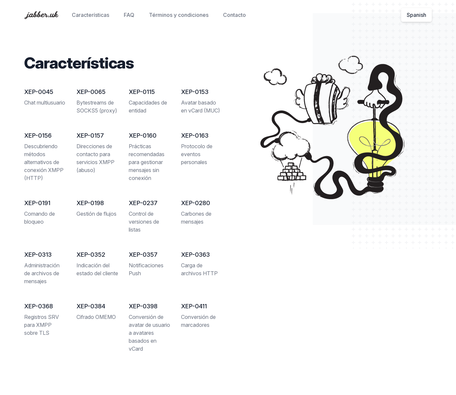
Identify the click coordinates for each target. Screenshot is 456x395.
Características (90, 15)
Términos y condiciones (178, 15)
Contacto (234, 15)
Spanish (416, 15)
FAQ (129, 15)
